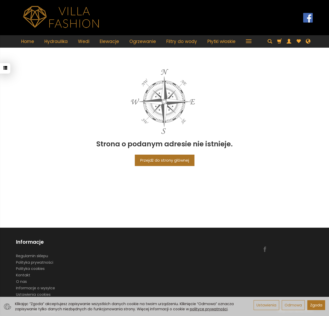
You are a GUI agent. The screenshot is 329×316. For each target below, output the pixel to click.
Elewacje (109, 41)
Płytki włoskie (221, 41)
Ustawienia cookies (33, 294)
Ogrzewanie (142, 41)
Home (27, 41)
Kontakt (23, 275)
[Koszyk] (279, 41)
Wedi (83, 41)
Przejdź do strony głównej (164, 160)
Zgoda (316, 305)
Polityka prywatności (34, 262)
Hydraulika (56, 41)
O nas (21, 281)
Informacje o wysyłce (35, 288)
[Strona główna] (61, 17)
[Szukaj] (270, 41)
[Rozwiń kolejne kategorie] (249, 41)
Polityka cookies (30, 268)
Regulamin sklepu (32, 255)
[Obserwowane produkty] (298, 41)
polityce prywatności (209, 309)
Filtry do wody (181, 41)
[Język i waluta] (308, 41)
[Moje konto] (289, 41)
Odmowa (293, 305)
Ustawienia (266, 305)
